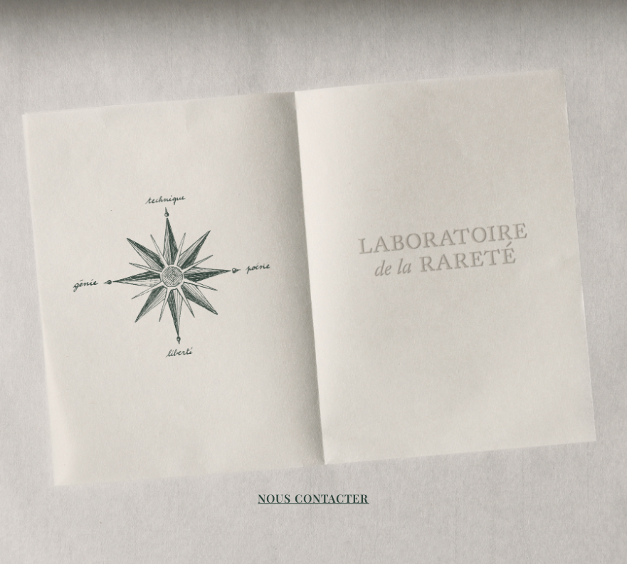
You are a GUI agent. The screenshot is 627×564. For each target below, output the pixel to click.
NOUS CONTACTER (313, 498)
